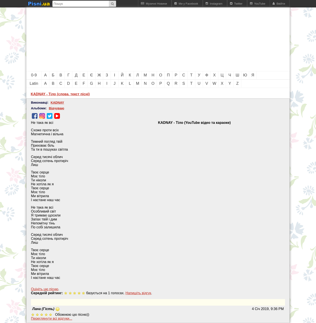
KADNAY (57, 102)
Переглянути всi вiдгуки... (51, 318)
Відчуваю (56, 108)
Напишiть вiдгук (138, 293)
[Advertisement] (133, 39)
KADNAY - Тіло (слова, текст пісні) (60, 94)
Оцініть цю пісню (44, 289)
